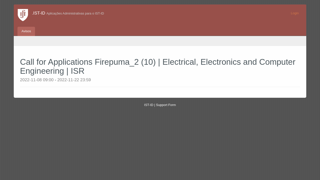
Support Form (166, 105)
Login (295, 13)
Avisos (26, 31)
